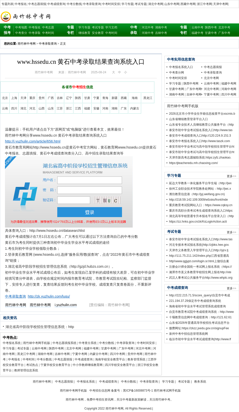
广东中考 (224, 33)
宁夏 (96, 98)
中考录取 (35, 33)
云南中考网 (39, 348)
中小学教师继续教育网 (88, 365)
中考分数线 (74, 4)
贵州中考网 (134, 354)
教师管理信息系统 (26, 370)
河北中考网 (143, 348)
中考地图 (21, 27)
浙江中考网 (204, 4)
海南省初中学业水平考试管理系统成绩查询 (197, 306)
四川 (14, 108)
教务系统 (200, 381)
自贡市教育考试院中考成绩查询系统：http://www (201, 312)
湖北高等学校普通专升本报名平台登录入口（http (201, 216)
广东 (124, 108)
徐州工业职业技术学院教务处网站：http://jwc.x (200, 188)
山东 (51, 108)
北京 (5, 98)
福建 (87, 108)
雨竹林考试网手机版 (167, 390)
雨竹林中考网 (27, 43)
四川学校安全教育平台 (120, 365)
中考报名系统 (12, 343)
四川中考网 (117, 354)
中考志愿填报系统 (64, 343)
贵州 (42, 98)
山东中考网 (171, 4)
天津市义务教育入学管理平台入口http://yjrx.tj (198, 250)
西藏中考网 (187, 4)
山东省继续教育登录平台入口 (188, 119)
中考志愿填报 (37, 4)
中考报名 (21, 4)
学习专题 (127, 4)
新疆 (115, 98)
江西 (78, 108)
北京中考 (224, 27)
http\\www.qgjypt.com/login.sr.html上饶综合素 (199, 261)
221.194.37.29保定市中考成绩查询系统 (195, 301)
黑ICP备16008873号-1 (138, 390)
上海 (14, 98)
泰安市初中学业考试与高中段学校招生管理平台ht (201, 146)
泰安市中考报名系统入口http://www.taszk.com (199, 141)
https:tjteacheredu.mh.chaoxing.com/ (193, 163)
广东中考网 (126, 348)
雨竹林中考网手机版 (36, 343)
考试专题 (141, 4)
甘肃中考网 (108, 348)
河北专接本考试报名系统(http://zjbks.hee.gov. (199, 245)
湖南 (115, 108)
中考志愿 (48, 27)
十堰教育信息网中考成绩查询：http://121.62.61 (200, 317)
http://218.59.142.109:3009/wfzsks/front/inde (198, 199)
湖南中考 (161, 27)
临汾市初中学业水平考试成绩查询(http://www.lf (200, 339)
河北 (32, 108)
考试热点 (32, 365)
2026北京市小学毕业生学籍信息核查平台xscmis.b (202, 113)
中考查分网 (176, 72)
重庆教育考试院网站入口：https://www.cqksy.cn (200, 205)
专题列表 (7, 4)
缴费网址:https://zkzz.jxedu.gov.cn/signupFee (199, 328)
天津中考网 (220, 4)
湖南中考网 (45, 354)
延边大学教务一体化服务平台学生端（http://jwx (200, 183)
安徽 (96, 108)
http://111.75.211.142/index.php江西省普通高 (199, 255)
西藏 (124, 98)
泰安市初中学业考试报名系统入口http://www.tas (201, 130)
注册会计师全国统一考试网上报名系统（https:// (200, 266)
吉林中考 (161, 33)
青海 (105, 98)
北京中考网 (73, 348)
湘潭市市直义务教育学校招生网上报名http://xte (200, 272)
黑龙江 (147, 98)
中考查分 (21, 33)
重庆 (32, 98)
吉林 (60, 98)
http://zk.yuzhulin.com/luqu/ (49, 296)
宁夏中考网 (79, 354)
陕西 (78, 98)
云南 (5, 108)
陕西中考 (211, 27)
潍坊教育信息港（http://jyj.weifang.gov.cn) (197, 194)
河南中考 (148, 33)
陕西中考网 (56, 348)
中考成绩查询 (56, 4)
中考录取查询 (92, 4)
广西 (51, 98)
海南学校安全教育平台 (110, 359)
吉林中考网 (62, 354)
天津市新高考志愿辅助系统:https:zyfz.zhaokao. (200, 157)
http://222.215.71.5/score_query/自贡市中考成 (199, 295)
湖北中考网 (155, 4)
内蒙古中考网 (99, 354)
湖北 (23, 108)
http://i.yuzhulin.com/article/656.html (32, 141)
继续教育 (84, 33)
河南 (105, 108)
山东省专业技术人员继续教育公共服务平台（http (201, 124)
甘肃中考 (211, 33)
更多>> (231, 176)
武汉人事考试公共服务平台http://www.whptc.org (201, 277)
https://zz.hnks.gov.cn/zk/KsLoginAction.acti (198, 221)
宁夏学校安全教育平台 (55, 365)
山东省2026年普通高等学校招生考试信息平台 (199, 323)
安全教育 (98, 33)
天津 (23, 98)
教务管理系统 (136, 359)
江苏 (60, 108)
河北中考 (148, 27)
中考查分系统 (88, 343)
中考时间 (48, 33)
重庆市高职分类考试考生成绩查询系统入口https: (201, 210)
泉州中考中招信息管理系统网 (188, 333)
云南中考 (197, 27)
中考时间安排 (111, 4)
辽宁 (69, 98)
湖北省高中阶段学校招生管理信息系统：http (39, 327)
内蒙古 (134, 108)
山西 (42, 108)
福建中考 (197, 33)
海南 (135, 98)
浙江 (69, 108)
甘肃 (87, 98)
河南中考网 (228, 89)
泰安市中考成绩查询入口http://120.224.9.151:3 (200, 135)
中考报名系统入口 (181, 67)
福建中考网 (91, 348)
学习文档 (111, 27)
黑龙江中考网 (26, 354)
